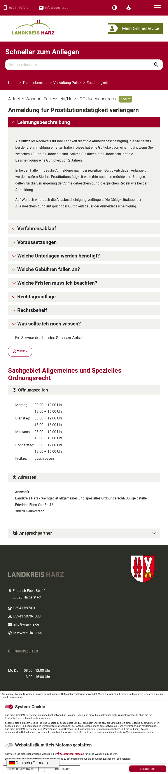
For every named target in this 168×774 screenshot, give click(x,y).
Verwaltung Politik (67, 83)
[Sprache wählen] (33, 763)
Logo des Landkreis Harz (38, 25)
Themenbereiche (35, 83)
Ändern (125, 99)
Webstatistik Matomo (72, 754)
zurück (20, 351)
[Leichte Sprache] (129, 7)
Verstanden (148, 769)
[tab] (84, 122)
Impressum (62, 769)
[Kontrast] (115, 7)
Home (12, 83)
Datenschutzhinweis (20, 769)
